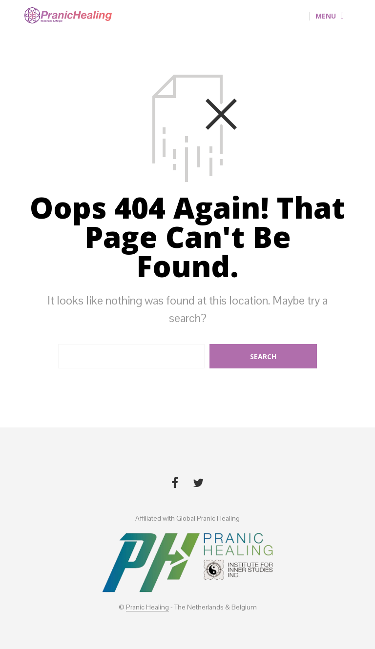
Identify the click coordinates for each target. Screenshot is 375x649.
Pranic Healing (147, 607)
